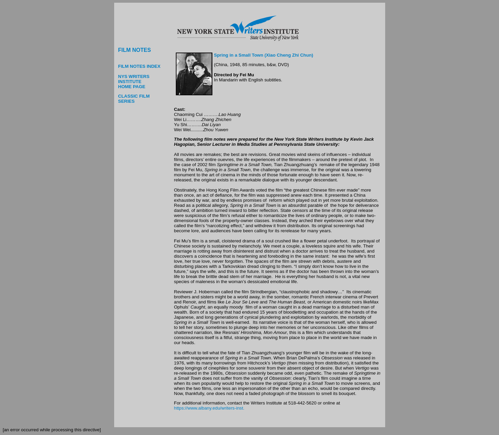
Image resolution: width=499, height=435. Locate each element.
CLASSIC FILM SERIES (134, 99)
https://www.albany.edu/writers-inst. (209, 408)
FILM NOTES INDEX (139, 66)
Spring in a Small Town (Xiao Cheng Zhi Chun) (263, 55)
